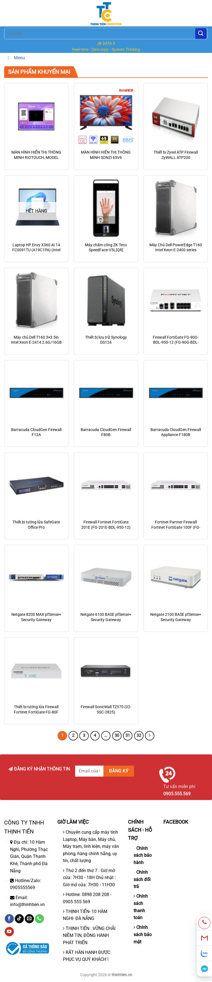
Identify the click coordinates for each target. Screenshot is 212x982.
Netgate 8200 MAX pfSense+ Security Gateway (36, 617)
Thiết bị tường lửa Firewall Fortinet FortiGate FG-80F (36, 710)
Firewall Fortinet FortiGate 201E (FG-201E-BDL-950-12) (105, 525)
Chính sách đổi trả (142, 879)
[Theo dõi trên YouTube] (9, 931)
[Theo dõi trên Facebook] (9, 919)
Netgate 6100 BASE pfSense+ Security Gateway (105, 617)
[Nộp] (200, 33)
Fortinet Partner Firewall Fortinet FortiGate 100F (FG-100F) (175, 527)
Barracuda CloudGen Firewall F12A (36, 432)
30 (117, 735)
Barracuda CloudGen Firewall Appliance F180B (176, 432)
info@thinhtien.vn (27, 904)
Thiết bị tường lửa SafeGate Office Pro (36, 525)
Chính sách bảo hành (143, 855)
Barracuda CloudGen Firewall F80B (106, 432)
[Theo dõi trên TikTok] (19, 919)
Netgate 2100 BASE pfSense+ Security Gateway (175, 617)
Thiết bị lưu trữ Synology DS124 (106, 340)
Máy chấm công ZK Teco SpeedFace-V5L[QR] (106, 248)
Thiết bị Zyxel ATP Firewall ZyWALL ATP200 (176, 155)
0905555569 (22, 887)
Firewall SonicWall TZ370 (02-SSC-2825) (106, 710)
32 (139, 735)
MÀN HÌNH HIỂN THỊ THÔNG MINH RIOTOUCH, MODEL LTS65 (36, 157)
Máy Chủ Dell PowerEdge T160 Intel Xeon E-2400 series (175, 248)
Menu (15, 57)
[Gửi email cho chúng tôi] (29, 919)
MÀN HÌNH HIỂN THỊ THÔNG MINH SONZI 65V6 (106, 155)
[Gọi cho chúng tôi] (39, 919)
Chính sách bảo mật (143, 934)
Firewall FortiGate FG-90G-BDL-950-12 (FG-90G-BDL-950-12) (176, 342)
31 (127, 735)
